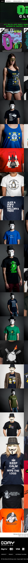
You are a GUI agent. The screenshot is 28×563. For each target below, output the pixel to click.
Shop (2, 1)
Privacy (11, 554)
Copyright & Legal (21, 554)
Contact (3, 554)
